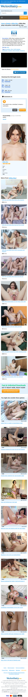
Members (18, 670)
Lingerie (10, 50)
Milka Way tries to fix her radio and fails (12, 326)
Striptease (4, 50)
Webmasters (12, 670)
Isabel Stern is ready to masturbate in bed (11, 423)
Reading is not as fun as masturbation (10, 555)
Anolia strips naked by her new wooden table (12, 475)
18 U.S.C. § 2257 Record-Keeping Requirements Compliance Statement (14, 673)
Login (14, 110)
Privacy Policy (5, 670)
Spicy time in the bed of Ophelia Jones (10, 660)
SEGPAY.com (6, 692)
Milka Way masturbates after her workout (12, 376)
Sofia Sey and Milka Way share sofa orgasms (13, 200)
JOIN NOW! (24, 17)
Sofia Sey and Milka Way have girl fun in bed (13, 225)
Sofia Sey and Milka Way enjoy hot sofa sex (12, 276)
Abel (8, 47)
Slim (12, 49)
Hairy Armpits (16, 50)
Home (3, 23)
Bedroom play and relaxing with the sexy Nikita (13, 528)
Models (8, 23)
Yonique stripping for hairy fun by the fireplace (13, 449)
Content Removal (14, 693)
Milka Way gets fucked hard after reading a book (14, 351)
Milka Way (15, 23)
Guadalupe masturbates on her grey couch (12, 607)
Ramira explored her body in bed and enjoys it (13, 581)
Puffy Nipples (17, 49)
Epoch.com (9, 689)
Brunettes (7, 49)
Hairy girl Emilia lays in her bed (9, 502)
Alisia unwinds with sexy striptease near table (12, 634)
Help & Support (11, 667)
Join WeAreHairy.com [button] (11, 391)
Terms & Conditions (20, 667)
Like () (4, 119)
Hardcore (22, 50)
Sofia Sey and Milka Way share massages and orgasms (13, 250)
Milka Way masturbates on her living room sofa (14, 301)
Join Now (22, 110)
